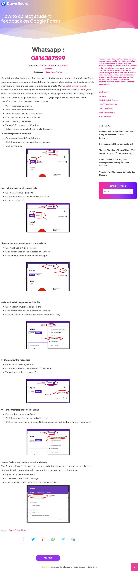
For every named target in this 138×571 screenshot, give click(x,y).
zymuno (102, 96)
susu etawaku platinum (121, 63)
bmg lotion (109, 68)
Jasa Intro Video (46, 65)
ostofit (110, 77)
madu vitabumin (120, 66)
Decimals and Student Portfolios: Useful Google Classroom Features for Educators (116, 135)
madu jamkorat (121, 75)
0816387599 (48, 58)
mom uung (119, 68)
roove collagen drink (108, 72)
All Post (48, 558)
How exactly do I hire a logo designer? (116, 144)
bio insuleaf (117, 59)
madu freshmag (113, 61)
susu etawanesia (106, 75)
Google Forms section (73, 86)
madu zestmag (105, 66)
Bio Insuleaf (104, 92)
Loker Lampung (80, 567)
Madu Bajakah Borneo (108, 100)
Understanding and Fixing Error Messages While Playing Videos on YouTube (114, 162)
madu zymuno (105, 59)
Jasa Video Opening (108, 104)
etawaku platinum (107, 82)
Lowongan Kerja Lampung (61, 567)
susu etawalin (105, 63)
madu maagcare (120, 77)
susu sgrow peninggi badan (119, 70)
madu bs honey (122, 82)
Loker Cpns (92, 567)
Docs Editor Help (17, 530)
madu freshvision (129, 61)
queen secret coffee (127, 72)
